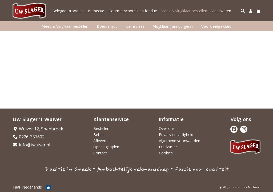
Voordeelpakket (216, 26)
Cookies (166, 152)
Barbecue (96, 10)
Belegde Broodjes (67, 10)
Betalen (100, 134)
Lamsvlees (135, 26)
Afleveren (101, 140)
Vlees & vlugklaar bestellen (184, 10)
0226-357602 (29, 137)
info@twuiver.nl (31, 145)
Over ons (167, 128)
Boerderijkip (107, 26)
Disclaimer (168, 146)
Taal (16, 187)
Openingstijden (106, 146)
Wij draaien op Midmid (239, 187)
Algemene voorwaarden (179, 140)
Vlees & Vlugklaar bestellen (65, 26)
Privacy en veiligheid (176, 134)
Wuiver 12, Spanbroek (38, 129)
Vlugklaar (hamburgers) (173, 26)
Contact (100, 152)
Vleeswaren (221, 10)
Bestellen (101, 128)
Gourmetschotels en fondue (133, 10)
